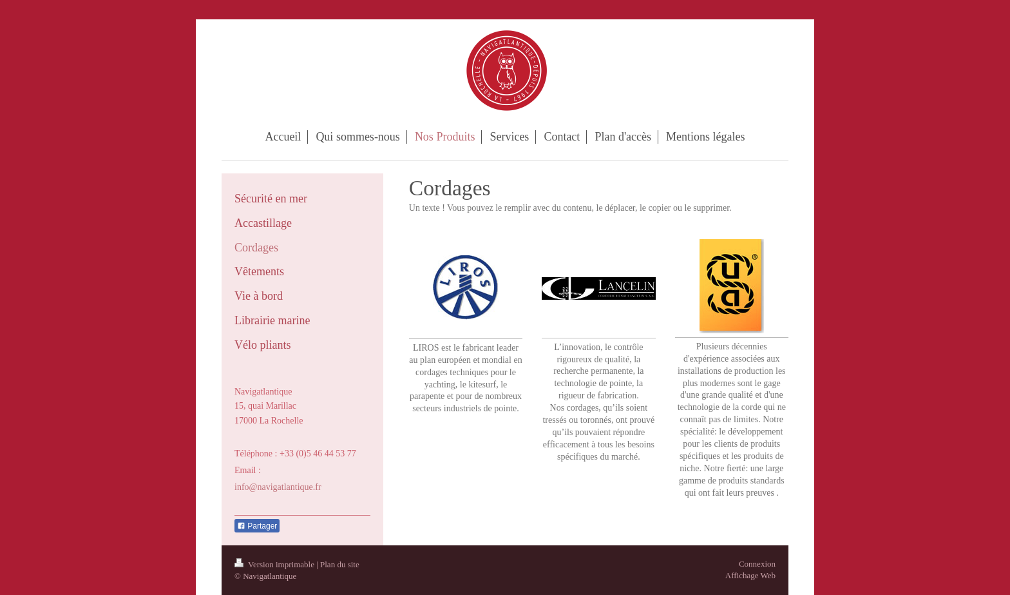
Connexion (757, 564)
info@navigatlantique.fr (277, 487)
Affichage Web (750, 575)
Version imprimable (275, 564)
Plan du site (339, 564)
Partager (257, 526)
